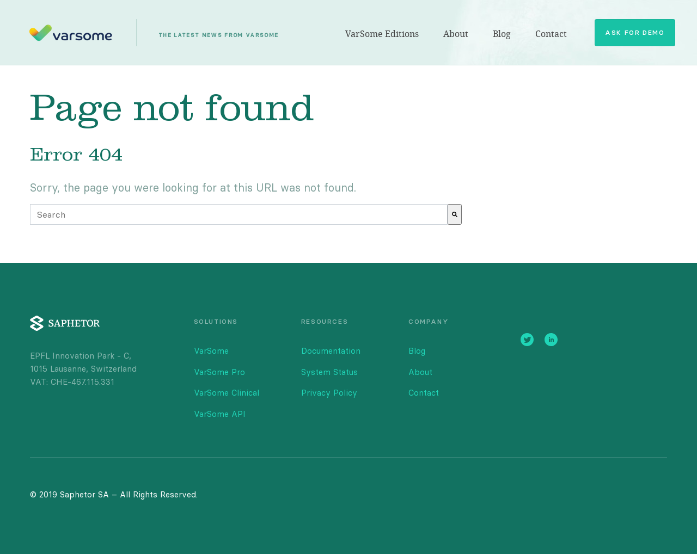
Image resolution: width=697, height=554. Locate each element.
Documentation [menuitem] (330, 351)
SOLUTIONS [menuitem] (216, 321)
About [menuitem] (455, 34)
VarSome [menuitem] (211, 351)
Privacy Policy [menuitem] (329, 392)
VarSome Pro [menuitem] (219, 372)
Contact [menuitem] (551, 34)
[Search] (455, 214)
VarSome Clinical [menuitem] (226, 392)
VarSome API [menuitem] (220, 414)
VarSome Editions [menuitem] (382, 34)
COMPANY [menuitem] (428, 321)
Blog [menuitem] (502, 34)
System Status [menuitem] (329, 372)
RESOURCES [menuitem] (324, 321)
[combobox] (239, 214)
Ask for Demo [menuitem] (634, 32)
